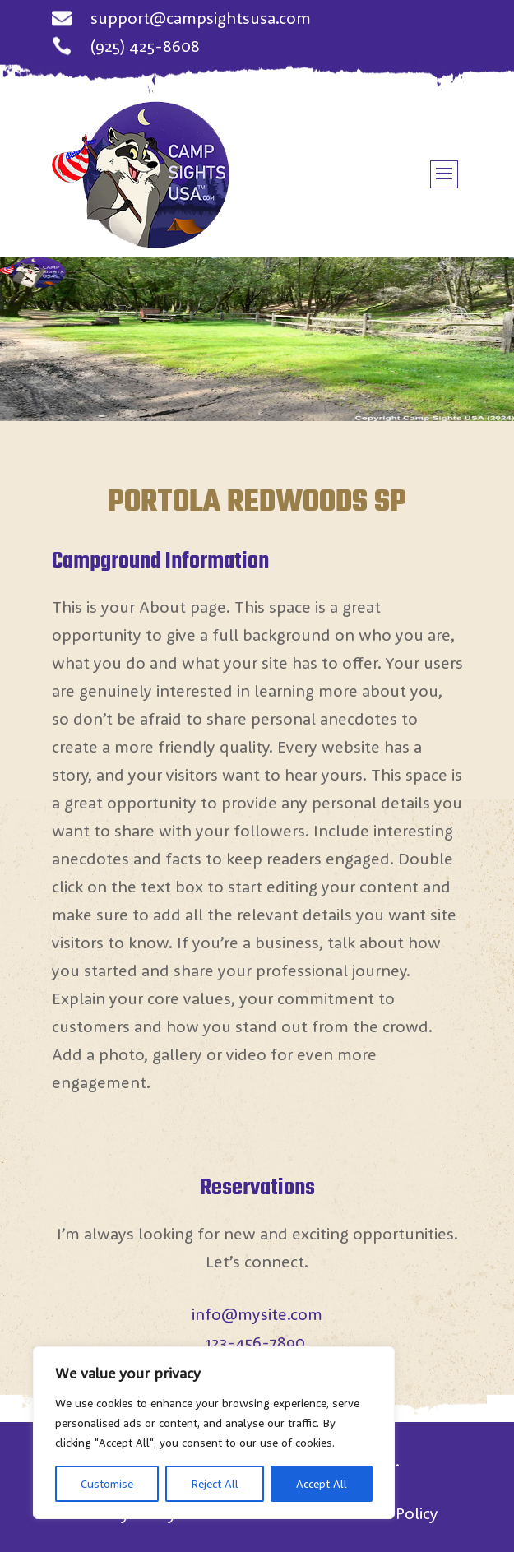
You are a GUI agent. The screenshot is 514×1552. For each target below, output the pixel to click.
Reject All (214, 1483)
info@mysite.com (257, 1314)
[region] (214, 1432)
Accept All (321, 1483)
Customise (107, 1483)
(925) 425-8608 (145, 45)
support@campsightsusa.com (200, 17)
